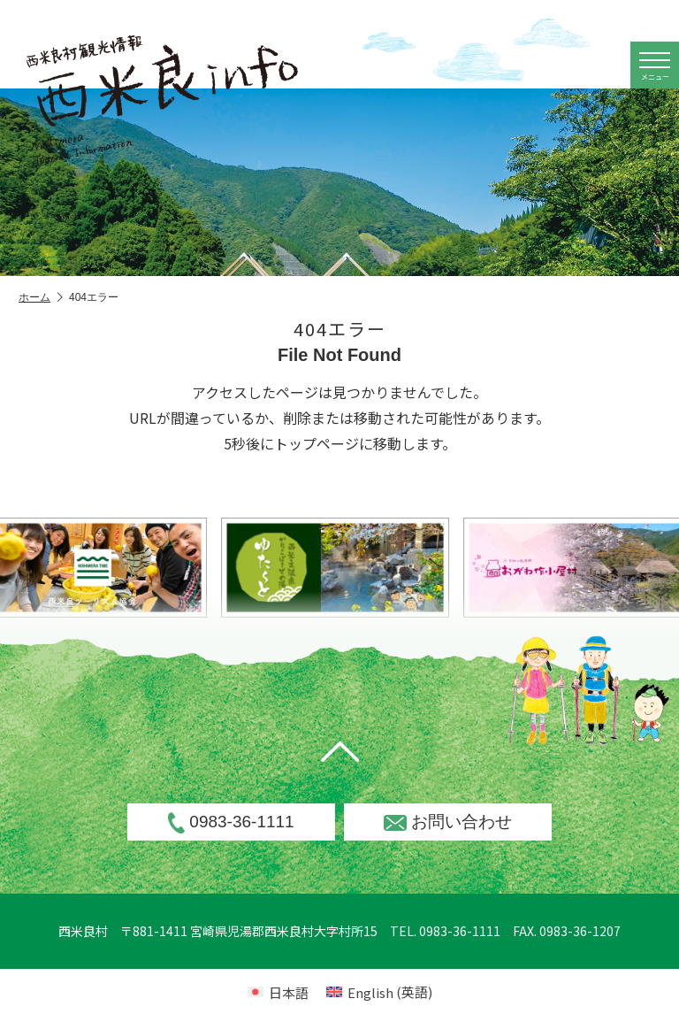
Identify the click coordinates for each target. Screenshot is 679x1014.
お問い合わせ (448, 821)
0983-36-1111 (231, 822)
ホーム (41, 297)
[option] (366, 568)
